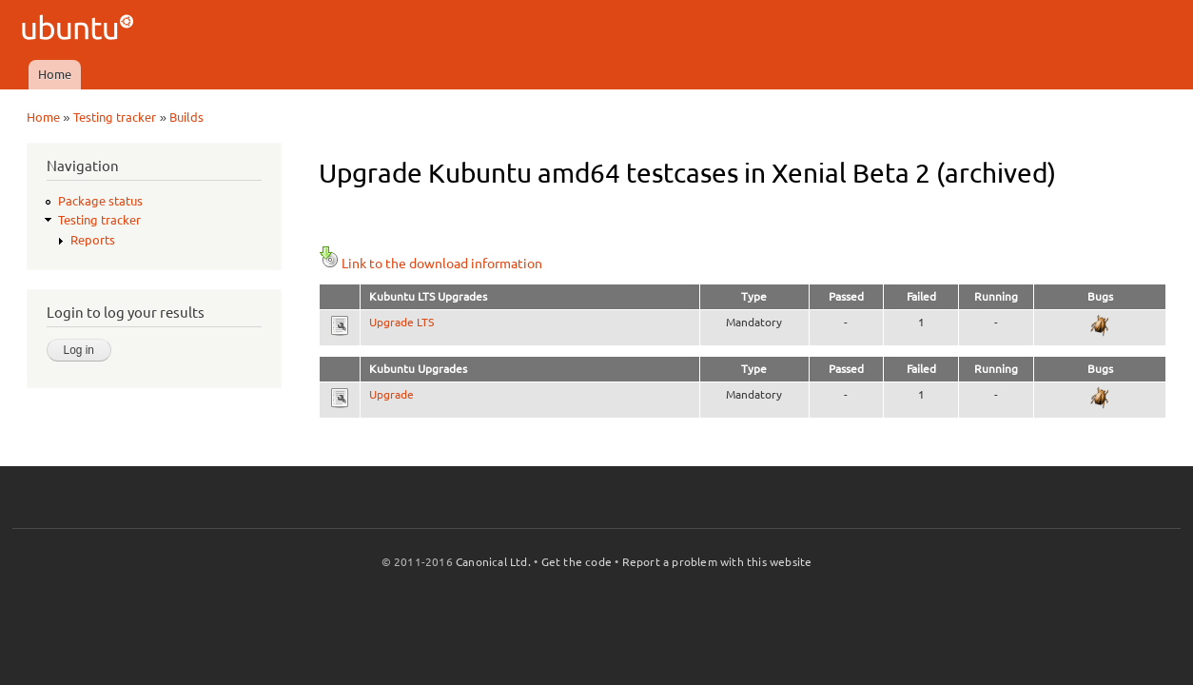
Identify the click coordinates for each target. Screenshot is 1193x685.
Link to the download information (430, 263)
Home (54, 74)
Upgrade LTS (401, 322)
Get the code (576, 562)
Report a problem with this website (717, 562)
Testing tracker (114, 117)
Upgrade (391, 394)
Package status (100, 200)
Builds (186, 117)
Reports (92, 239)
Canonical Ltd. (493, 562)
